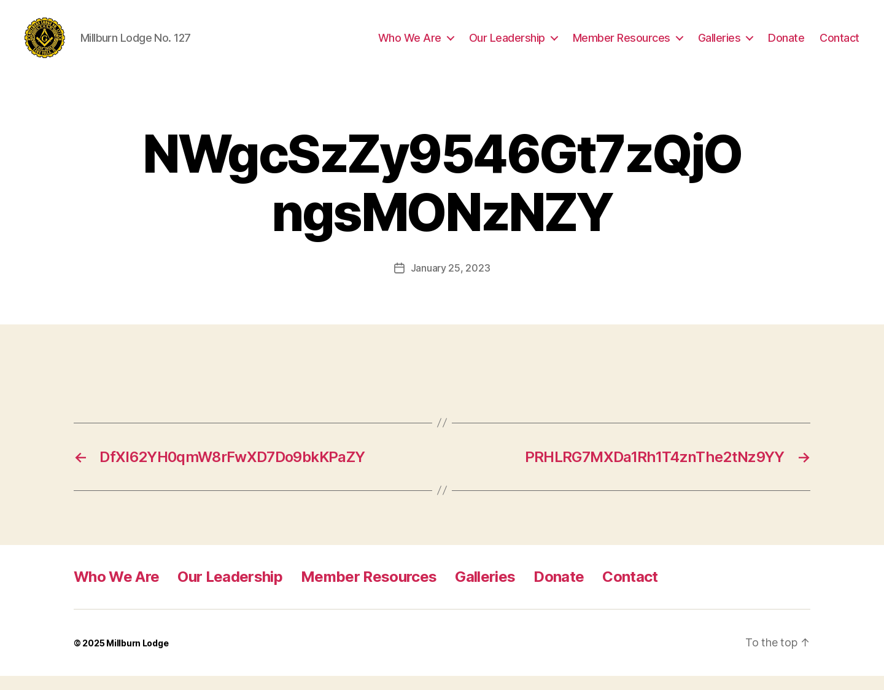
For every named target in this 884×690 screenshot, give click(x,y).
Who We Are (409, 44)
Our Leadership (507, 44)
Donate (786, 44)
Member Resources (621, 44)
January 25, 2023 (450, 282)
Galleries (719, 44)
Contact (839, 44)
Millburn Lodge (137, 657)
